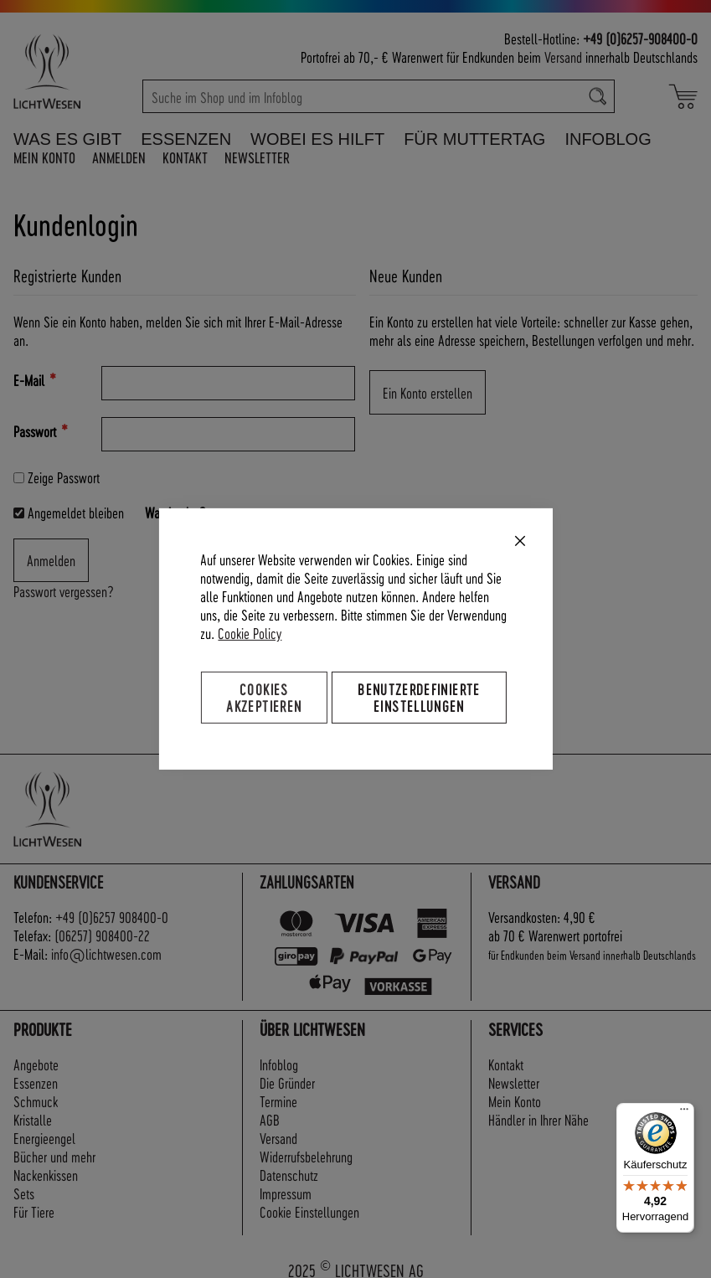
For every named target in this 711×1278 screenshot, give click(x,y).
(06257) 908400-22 (102, 935)
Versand (563, 56)
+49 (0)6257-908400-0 (640, 38)
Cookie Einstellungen (309, 1211)
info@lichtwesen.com (106, 953)
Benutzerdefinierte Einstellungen (419, 697)
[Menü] (684, 1113)
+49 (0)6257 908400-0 (111, 916)
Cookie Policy (249, 633)
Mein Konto (44, 157)
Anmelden (119, 157)
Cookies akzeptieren (263, 697)
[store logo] (71, 71)
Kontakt (185, 157)
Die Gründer (287, 1082)
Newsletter (257, 157)
